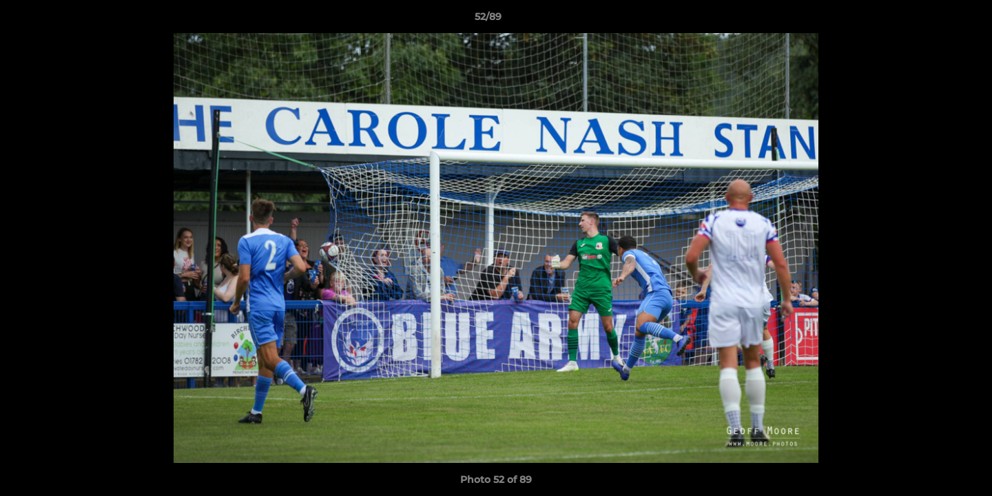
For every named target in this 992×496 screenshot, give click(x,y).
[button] (934, 20)
